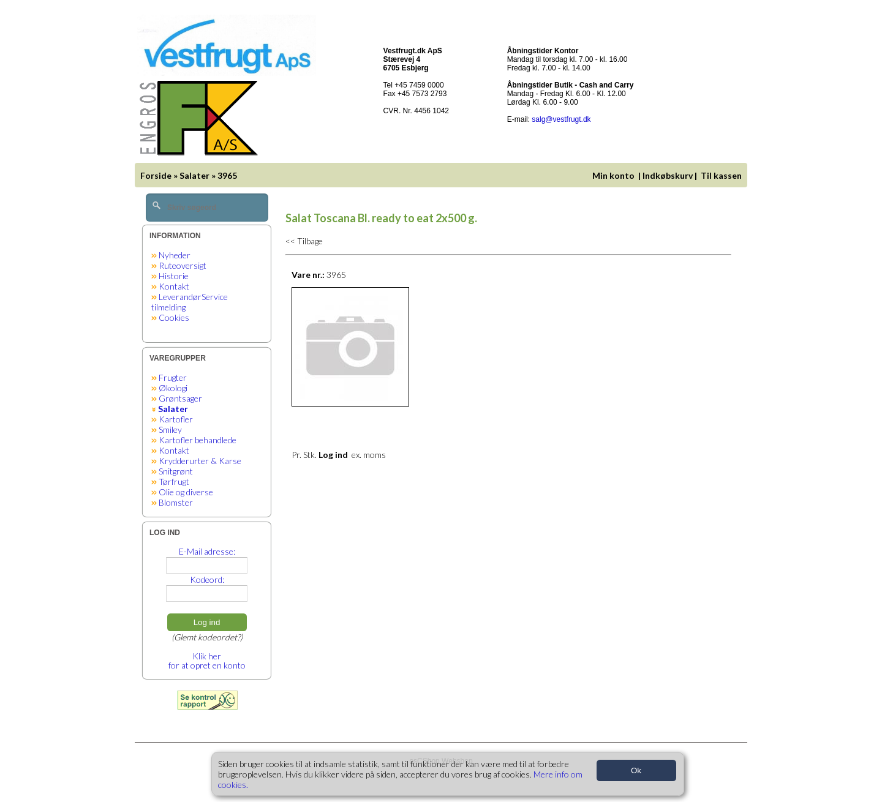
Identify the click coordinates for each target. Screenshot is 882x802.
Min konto (613, 175)
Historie (174, 276)
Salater (194, 175)
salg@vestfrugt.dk (561, 119)
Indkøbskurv (668, 175)
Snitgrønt (176, 471)
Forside (156, 175)
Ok (636, 770)
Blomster (176, 502)
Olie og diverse (186, 492)
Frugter (173, 377)
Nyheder (174, 255)
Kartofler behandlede (197, 440)
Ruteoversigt (182, 265)
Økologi (173, 388)
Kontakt (174, 286)
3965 (227, 175)
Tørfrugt (174, 481)
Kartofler (176, 419)
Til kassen (722, 175)
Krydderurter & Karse (200, 460)
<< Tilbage (304, 241)
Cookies (174, 317)
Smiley (170, 429)
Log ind (207, 622)
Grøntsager (180, 398)
